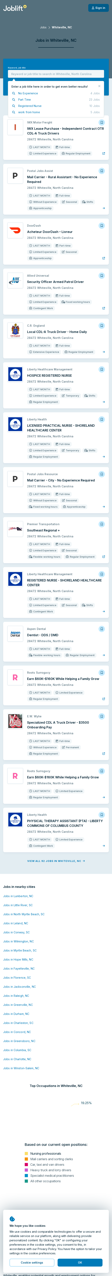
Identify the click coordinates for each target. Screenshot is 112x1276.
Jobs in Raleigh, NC (16, 995)
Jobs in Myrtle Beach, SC (20, 950)
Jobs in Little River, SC (18, 905)
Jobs (43, 27)
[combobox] (56, 74)
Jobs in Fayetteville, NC (19, 968)
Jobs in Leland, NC (15, 923)
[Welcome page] (15, 8)
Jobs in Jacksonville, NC (19, 986)
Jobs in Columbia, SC (17, 1050)
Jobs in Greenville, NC (18, 1004)
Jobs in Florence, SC (17, 977)
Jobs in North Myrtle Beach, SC (24, 914)
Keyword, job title (17, 68)
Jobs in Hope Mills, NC (18, 959)
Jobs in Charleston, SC (18, 1023)
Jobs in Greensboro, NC (19, 1041)
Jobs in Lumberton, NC (18, 896)
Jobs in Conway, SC (16, 932)
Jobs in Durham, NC (16, 1013)
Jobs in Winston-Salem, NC (21, 1068)
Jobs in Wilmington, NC (18, 941)
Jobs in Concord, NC (17, 1032)
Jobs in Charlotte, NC (17, 1059)
